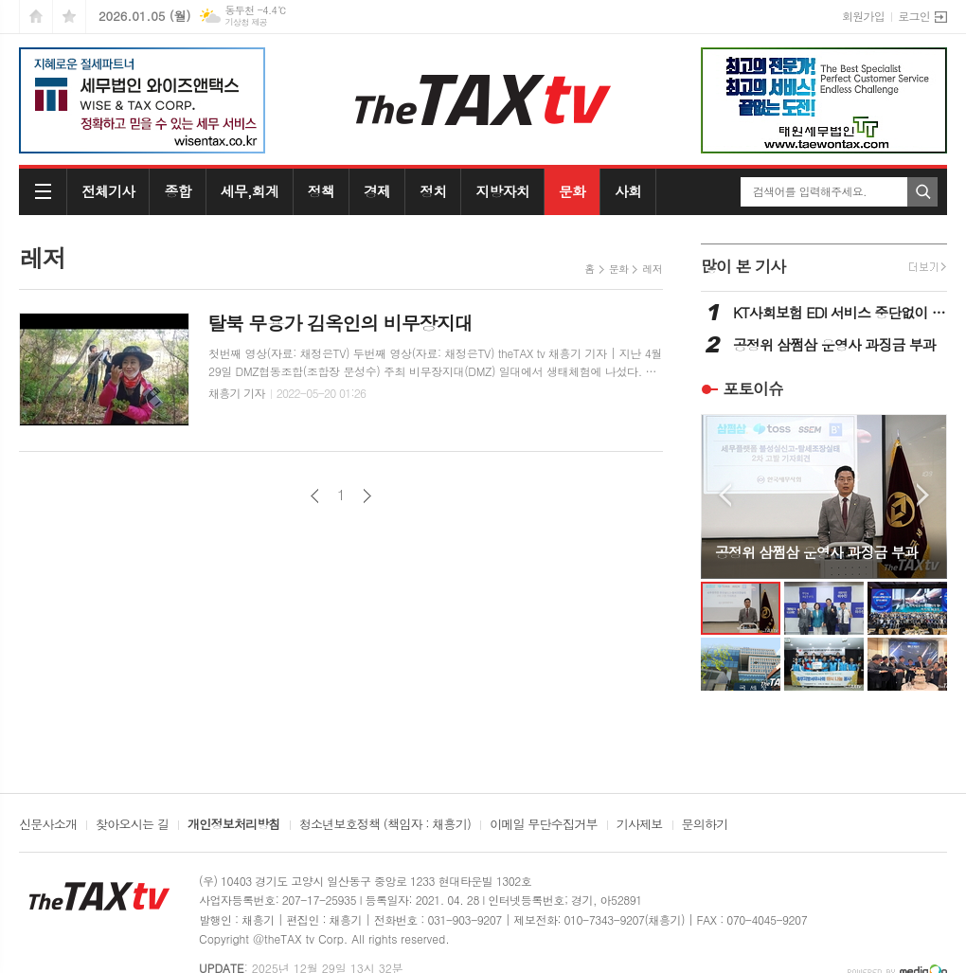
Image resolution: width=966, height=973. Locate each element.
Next (923, 495)
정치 (433, 191)
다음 (367, 496)
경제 (377, 191)
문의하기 (705, 825)
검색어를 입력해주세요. (810, 191)
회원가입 (863, 16)
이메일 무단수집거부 (544, 825)
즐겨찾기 (69, 16)
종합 (177, 191)
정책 (321, 191)
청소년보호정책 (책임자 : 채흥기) (385, 825)
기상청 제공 (245, 22)
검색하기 (922, 192)
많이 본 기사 (743, 266)
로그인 (914, 16)
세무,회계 (249, 191)
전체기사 (107, 191)
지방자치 (501, 191)
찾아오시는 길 (132, 825)
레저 (652, 268)
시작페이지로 (36, 16)
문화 (572, 191)
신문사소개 (48, 825)
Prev (725, 495)
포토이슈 (753, 388)
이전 (315, 496)
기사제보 (640, 825)
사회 (628, 191)
